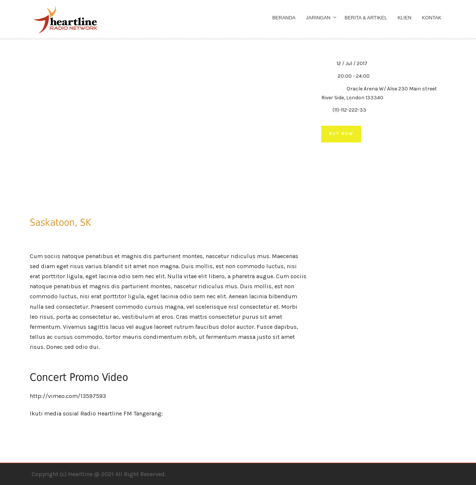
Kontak (432, 17)
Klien (405, 17)
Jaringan (318, 17)
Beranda (284, 17)
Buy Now (341, 133)
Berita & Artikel (366, 17)
